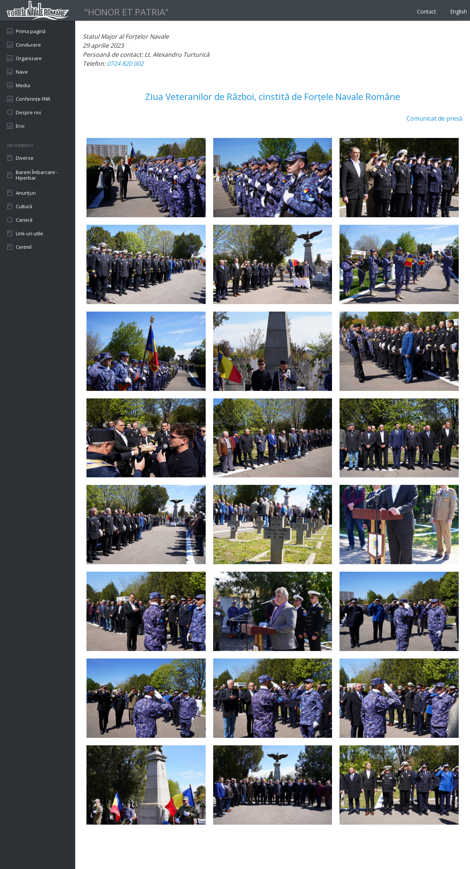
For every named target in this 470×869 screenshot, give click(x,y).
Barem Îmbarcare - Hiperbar (37, 175)
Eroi (20, 126)
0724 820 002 (125, 63)
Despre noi (28, 112)
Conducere (28, 44)
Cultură (24, 206)
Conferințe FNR (33, 98)
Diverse (24, 157)
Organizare (29, 58)
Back (89, 846)
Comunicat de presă (434, 118)
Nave (22, 71)
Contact (426, 11)
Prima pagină (30, 31)
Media (23, 85)
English (458, 11)
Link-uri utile (29, 233)
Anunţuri (26, 192)
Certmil (24, 247)
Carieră (24, 219)
